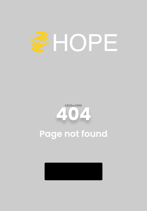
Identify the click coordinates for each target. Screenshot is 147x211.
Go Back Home (73, 171)
